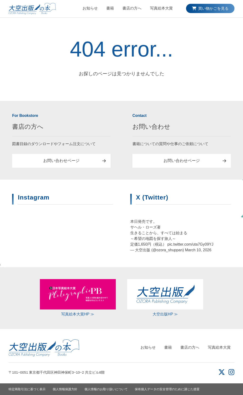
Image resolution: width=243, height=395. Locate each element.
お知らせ (90, 8)
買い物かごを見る (210, 8)
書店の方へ (131, 8)
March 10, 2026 (198, 250)
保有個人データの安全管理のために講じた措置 (167, 389)
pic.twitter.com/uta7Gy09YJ (190, 244)
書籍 (110, 8)
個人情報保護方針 (65, 389)
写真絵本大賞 (161, 8)
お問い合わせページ (61, 160)
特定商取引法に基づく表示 (27, 389)
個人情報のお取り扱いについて (106, 389)
